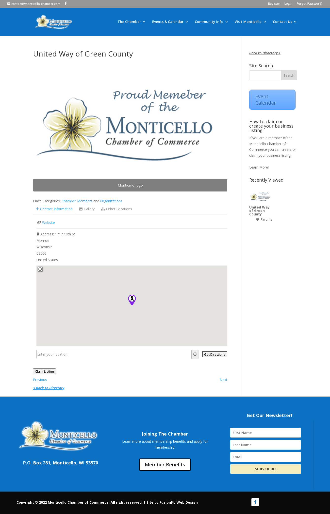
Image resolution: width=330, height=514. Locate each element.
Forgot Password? (310, 4)
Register (274, 4)
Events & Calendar (167, 22)
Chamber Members (77, 201)
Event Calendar (265, 99)
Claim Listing (44, 371)
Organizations (111, 201)
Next (223, 379)
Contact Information (54, 209)
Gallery (87, 209)
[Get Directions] (214, 354)
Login (288, 4)
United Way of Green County (259, 210)
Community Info (209, 22)
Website (48, 222)
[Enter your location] (114, 354)
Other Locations (116, 209)
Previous (40, 379)
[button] (132, 300)
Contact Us (282, 22)
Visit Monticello (248, 22)
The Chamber (129, 22)
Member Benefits (165, 464)
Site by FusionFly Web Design (172, 502)
